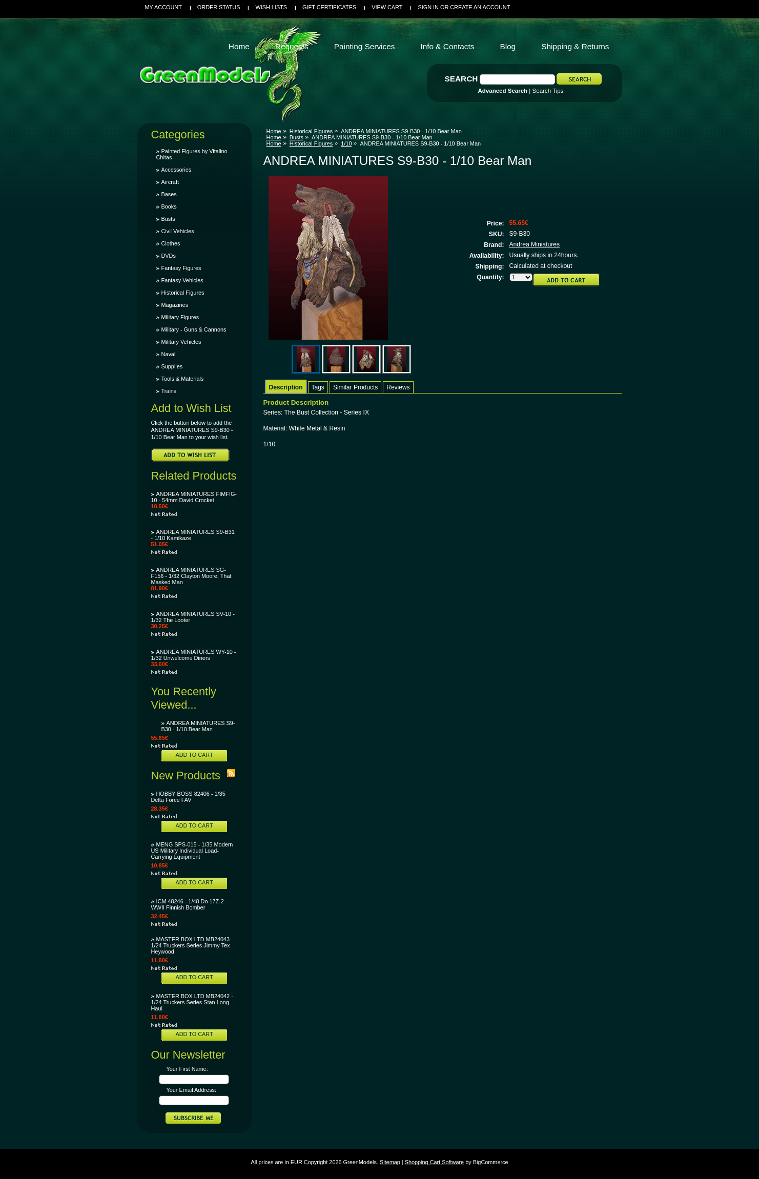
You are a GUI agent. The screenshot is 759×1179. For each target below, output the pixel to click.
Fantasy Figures (181, 268)
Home (273, 131)
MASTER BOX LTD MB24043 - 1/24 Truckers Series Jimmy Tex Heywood (192, 945)
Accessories (176, 170)
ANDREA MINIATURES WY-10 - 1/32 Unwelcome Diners (193, 655)
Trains (169, 391)
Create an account (480, 7)
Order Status (218, 7)
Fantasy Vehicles (182, 280)
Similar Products (355, 387)
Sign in (428, 7)
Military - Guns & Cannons (194, 329)
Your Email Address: (192, 1090)
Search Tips (548, 91)
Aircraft (170, 182)
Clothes (170, 243)
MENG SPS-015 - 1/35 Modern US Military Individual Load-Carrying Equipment (192, 850)
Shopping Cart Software (434, 1162)
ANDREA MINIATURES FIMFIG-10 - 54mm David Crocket (194, 497)
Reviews (397, 387)
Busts (168, 219)
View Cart (387, 7)
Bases (169, 194)
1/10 (346, 143)
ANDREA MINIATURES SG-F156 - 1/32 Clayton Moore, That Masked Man (191, 576)
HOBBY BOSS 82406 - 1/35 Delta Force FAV (188, 797)
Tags (318, 387)
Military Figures (180, 317)
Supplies (172, 366)
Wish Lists (271, 7)
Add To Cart (194, 755)
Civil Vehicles (177, 231)
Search (461, 78)
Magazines (175, 305)
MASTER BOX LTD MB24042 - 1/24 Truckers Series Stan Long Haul (192, 1002)
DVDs (168, 256)
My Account (163, 7)
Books (169, 206)
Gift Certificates (329, 7)
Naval (168, 354)
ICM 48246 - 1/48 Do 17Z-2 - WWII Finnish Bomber (189, 904)
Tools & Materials (182, 379)
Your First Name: (187, 1069)
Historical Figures (182, 292)
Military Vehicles (181, 342)
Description (286, 387)
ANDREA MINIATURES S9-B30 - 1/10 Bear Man (198, 726)
